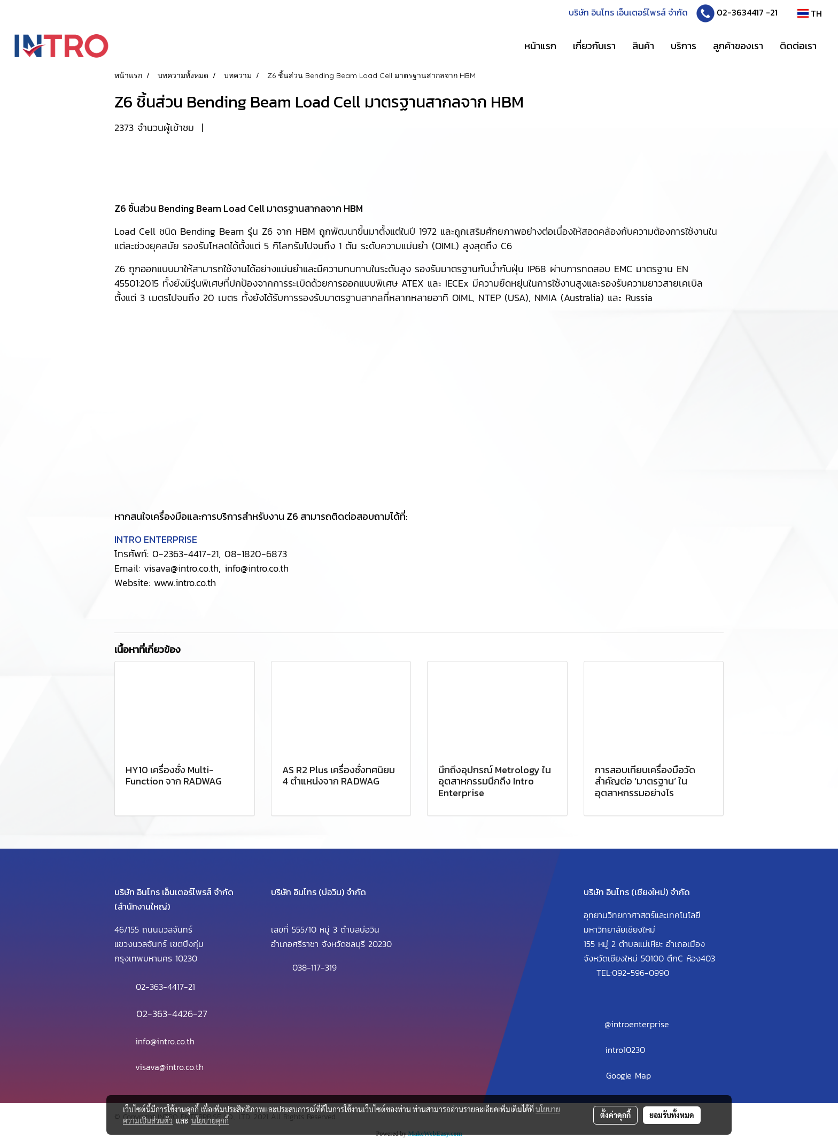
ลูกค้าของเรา (738, 46)
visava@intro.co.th (169, 1066)
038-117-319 (314, 967)
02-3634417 (740, 12)
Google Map (628, 1075)
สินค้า (643, 46)
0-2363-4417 (179, 554)
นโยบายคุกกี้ (210, 1120)
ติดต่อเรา (798, 46)
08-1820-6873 (255, 554)
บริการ (683, 46)
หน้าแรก (540, 46)
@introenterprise (636, 1024)
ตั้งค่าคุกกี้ (615, 1115)
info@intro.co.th (256, 568)
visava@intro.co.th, (182, 568)
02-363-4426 (164, 1013)
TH (809, 13)
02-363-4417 (160, 986)
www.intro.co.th (185, 582)
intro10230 (625, 1049)
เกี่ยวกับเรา (594, 46)
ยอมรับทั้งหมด (671, 1115)
